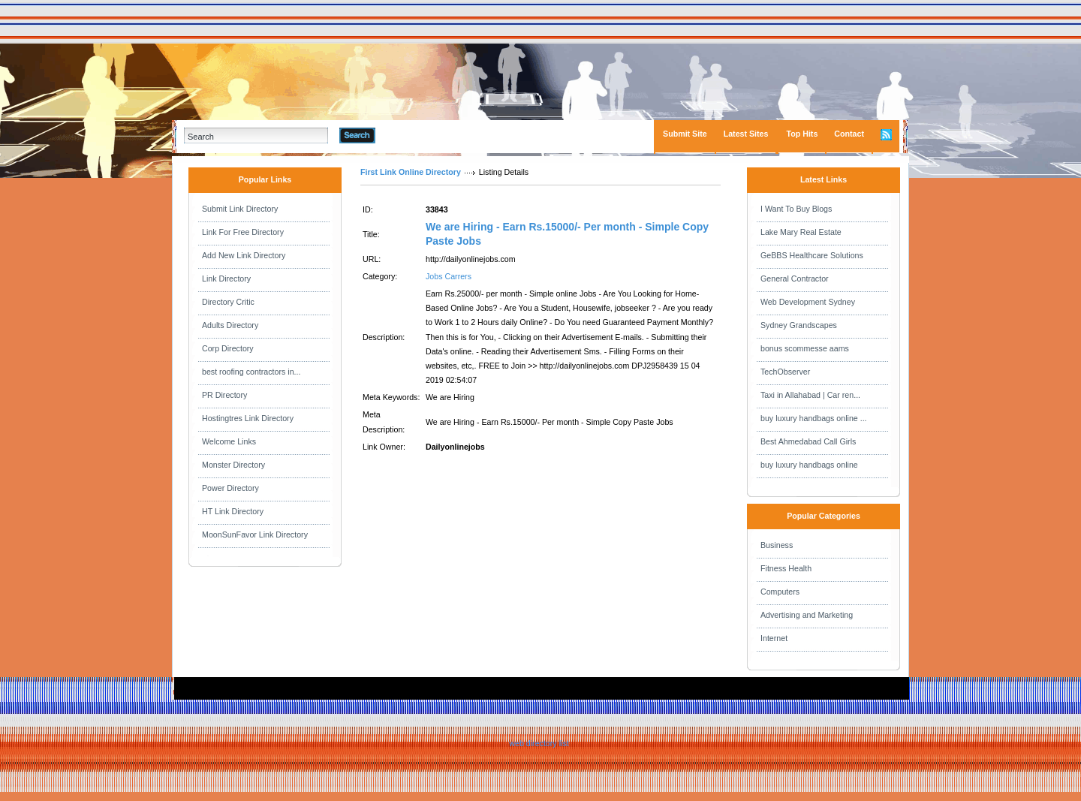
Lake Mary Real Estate (801, 231)
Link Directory (226, 278)
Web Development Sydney (807, 301)
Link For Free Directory (243, 231)
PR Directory (224, 394)
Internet (773, 638)
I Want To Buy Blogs (796, 208)
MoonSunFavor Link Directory (255, 534)
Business (776, 545)
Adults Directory (230, 325)
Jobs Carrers (448, 276)
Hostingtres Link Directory (248, 418)
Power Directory (230, 487)
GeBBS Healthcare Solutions (811, 255)
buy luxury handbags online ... (813, 418)
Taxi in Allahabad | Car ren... (810, 394)
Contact (849, 133)
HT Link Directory (232, 511)
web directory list (538, 743)
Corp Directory (228, 348)
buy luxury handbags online (809, 464)
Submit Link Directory (240, 208)
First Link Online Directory (410, 171)
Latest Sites (746, 133)
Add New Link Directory (243, 255)
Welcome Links (229, 441)
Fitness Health (786, 568)
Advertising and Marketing (806, 614)
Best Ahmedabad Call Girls (808, 441)
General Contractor (794, 278)
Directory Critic (228, 301)
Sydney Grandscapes (798, 325)
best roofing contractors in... (251, 371)
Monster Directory (233, 464)
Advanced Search (414, 135)
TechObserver (785, 371)
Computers (779, 591)
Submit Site (685, 133)
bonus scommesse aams (804, 348)
